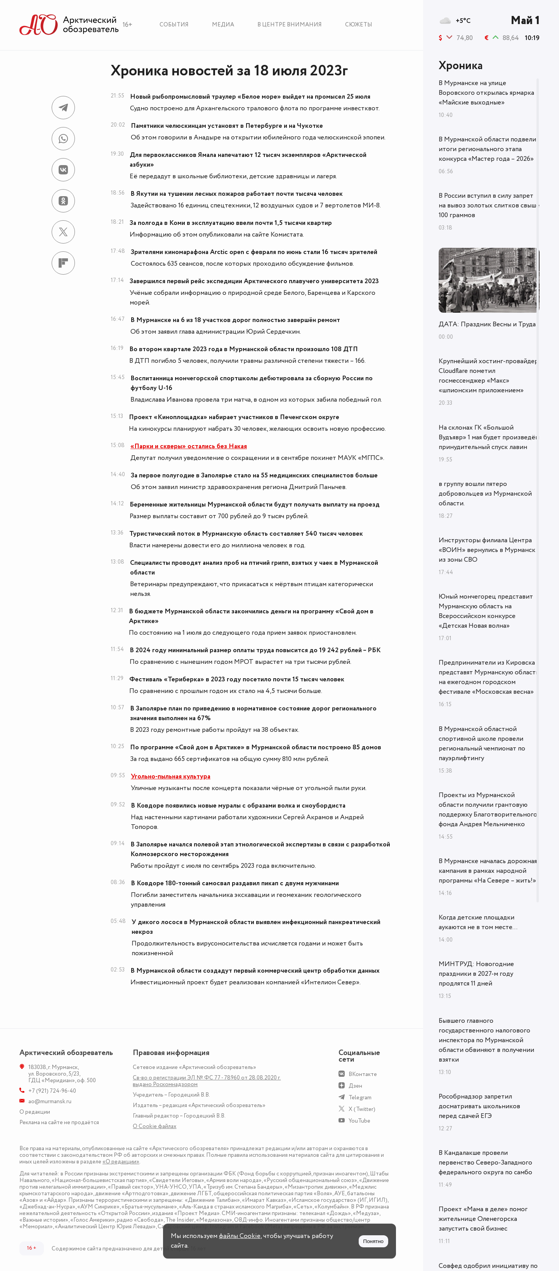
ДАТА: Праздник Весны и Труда (487, 324)
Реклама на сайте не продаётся (59, 1122)
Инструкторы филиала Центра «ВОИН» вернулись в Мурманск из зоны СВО (487, 550)
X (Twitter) (362, 1109)
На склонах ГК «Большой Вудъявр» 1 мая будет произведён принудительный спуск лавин (489, 437)
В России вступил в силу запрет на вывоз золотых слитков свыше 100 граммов (489, 205)
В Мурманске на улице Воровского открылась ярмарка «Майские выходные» (486, 92)
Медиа (223, 25)
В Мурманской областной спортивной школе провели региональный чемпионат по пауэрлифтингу (482, 743)
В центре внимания (289, 25)
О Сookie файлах (154, 1126)
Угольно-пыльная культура (170, 776)
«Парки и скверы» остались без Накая (188, 446)
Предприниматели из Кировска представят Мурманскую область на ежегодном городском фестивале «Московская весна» (489, 677)
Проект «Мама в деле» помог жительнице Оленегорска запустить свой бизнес (483, 1219)
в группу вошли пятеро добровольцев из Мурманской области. (485, 493)
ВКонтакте (363, 1074)
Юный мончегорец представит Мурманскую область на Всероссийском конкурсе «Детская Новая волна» (486, 611)
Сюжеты (358, 25)
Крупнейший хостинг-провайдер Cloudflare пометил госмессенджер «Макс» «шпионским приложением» (488, 376)
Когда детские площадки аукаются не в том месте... (478, 922)
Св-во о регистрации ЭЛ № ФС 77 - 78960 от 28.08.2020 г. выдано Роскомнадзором (207, 1081)
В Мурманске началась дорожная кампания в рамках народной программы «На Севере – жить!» (488, 871)
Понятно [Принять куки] (373, 1241)
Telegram (360, 1097)
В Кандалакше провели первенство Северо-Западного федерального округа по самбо (485, 1162)
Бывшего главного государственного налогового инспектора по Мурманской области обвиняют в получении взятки (486, 1040)
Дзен (355, 1086)
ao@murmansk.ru (49, 1101)
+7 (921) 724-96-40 (52, 1091)
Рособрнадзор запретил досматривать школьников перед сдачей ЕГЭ (479, 1106)
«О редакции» (120, 1162)
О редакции (34, 1112)
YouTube (359, 1121)
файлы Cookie (239, 1236)
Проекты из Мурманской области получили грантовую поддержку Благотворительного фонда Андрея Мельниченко (488, 809)
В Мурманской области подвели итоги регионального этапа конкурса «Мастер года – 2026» (487, 149)
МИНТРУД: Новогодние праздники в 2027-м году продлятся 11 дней (476, 973)
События (174, 25)
